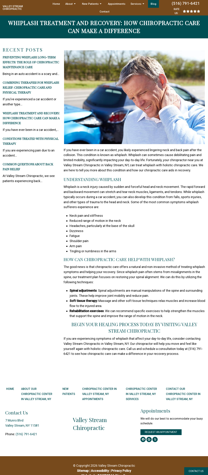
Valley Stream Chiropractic (13, 8)
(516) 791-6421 (186, 3)
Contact (104, 11)
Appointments (116, 3)
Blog (153, 3)
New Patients (90, 3)
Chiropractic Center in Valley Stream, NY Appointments (99, 394)
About (69, 3)
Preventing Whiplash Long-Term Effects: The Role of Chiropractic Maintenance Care (31, 62)
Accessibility (100, 471)
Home (56, 3)
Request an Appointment (161, 432)
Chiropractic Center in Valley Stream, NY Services (141, 394)
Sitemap (83, 471)
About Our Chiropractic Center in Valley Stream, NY (36, 394)
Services (136, 3)
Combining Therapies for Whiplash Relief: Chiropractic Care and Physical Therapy (31, 87)
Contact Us (196, 471)
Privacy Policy (121, 471)
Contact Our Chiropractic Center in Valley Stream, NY (183, 394)
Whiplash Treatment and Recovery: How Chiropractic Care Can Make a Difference (31, 118)
